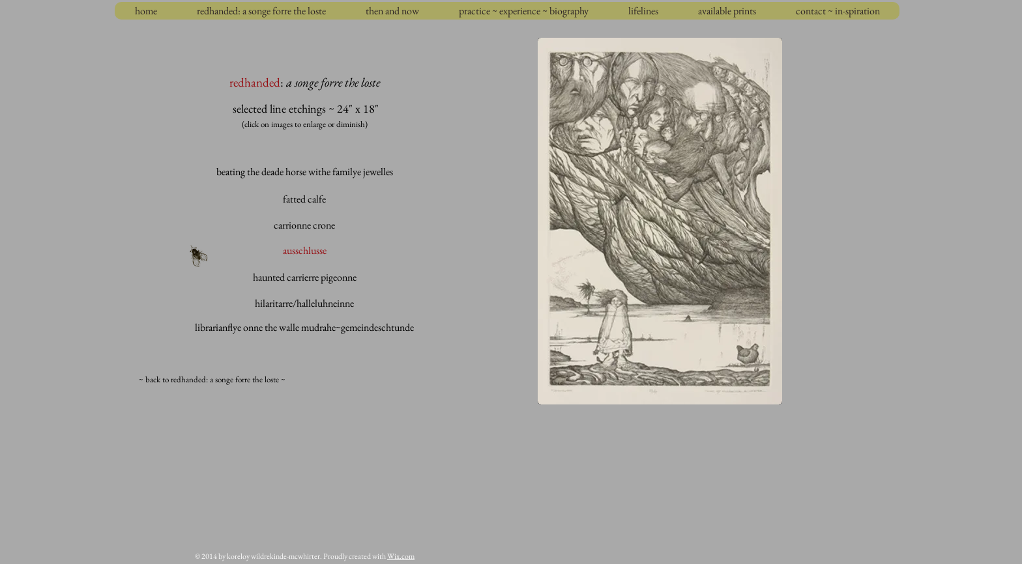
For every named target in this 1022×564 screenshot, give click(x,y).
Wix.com (401, 556)
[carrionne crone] (304, 225)
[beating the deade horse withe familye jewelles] (304, 171)
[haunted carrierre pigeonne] (304, 277)
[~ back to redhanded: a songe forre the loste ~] (212, 379)
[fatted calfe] (304, 199)
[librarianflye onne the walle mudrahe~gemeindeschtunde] (304, 327)
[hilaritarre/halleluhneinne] (304, 303)
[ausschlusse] (304, 250)
